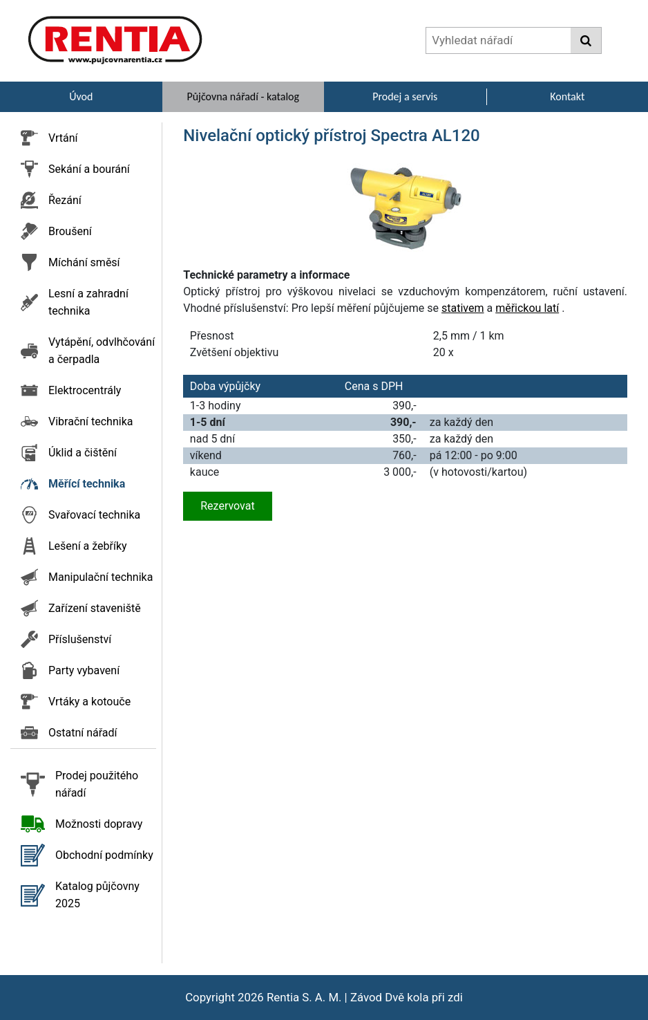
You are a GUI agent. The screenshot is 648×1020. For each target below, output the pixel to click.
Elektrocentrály (84, 390)
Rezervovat (227, 505)
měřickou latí (527, 308)
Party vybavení (84, 670)
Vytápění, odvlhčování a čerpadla (101, 350)
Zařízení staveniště (94, 608)
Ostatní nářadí (82, 732)
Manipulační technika (100, 577)
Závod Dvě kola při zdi (406, 997)
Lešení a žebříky (87, 546)
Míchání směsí (84, 262)
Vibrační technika (90, 421)
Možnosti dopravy (98, 824)
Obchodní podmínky (104, 855)
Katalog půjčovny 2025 (97, 895)
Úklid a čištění (82, 452)
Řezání (65, 200)
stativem (462, 308)
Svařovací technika (94, 514)
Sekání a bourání (89, 169)
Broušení (70, 231)
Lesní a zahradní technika (88, 302)
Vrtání (63, 138)
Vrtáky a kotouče (89, 701)
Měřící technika (86, 483)
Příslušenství (79, 639)
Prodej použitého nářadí (96, 784)
